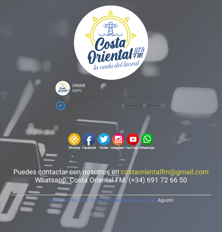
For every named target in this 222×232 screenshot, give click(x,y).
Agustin (165, 200)
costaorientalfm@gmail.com (165, 172)
